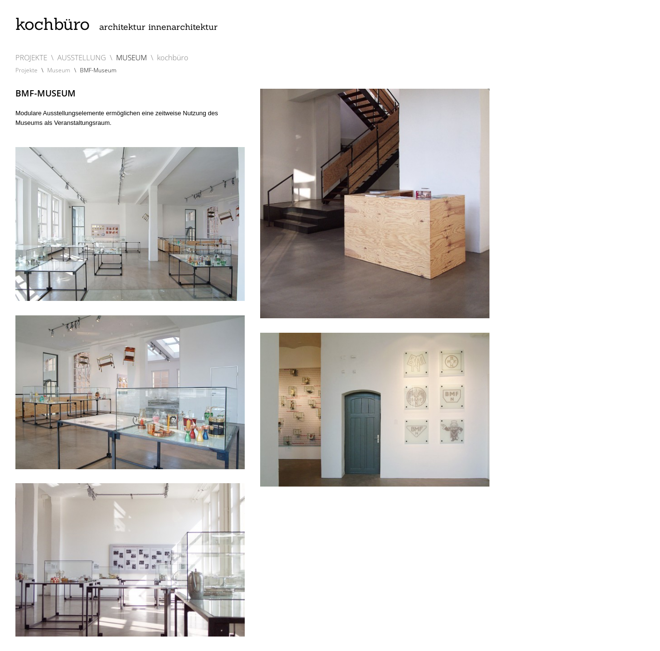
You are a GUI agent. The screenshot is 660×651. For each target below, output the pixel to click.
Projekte (26, 70)
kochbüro (116, 24)
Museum (58, 70)
